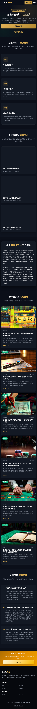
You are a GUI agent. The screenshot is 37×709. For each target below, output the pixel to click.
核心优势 (21, 685)
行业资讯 (4, 695)
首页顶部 (4, 685)
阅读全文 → (6, 345)
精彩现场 (4, 688)
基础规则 (5, 330)
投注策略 (5, 374)
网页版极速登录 (18, 32)
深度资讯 (21, 688)
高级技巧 (5, 547)
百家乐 (6, 2)
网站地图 (21, 695)
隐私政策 (16, 706)
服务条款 (21, 706)
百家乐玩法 (13, 702)
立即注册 (28, 2)
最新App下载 (18, 26)
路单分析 (5, 417)
